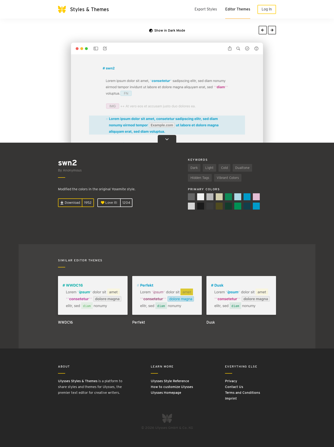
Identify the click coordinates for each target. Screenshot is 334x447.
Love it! (109, 202)
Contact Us (234, 387)
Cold (224, 168)
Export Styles (206, 9)
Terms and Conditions (242, 393)
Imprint (231, 398)
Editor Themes (237, 9)
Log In (267, 9)
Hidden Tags (199, 178)
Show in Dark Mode (167, 30)
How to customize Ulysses (172, 387)
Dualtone (242, 168)
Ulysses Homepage (166, 393)
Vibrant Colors (228, 178)
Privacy (231, 381)
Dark (194, 168)
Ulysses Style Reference (170, 381)
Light (209, 168)
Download (70, 202)
